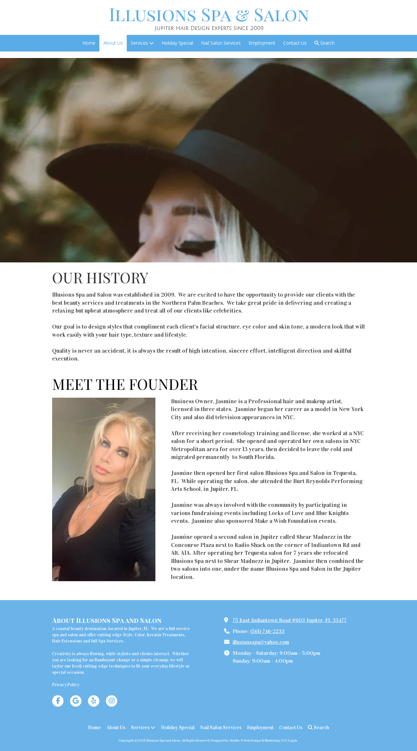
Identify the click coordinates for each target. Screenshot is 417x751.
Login (292, 741)
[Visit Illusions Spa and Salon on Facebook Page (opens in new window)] (58, 701)
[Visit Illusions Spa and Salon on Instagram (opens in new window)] (111, 701)
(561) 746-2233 (267, 631)
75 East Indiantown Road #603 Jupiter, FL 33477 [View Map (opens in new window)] (290, 620)
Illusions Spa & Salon (209, 14)
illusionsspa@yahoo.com (261, 642)
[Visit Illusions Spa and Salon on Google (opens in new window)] (75, 701)
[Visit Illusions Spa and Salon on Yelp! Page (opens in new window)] (93, 701)
